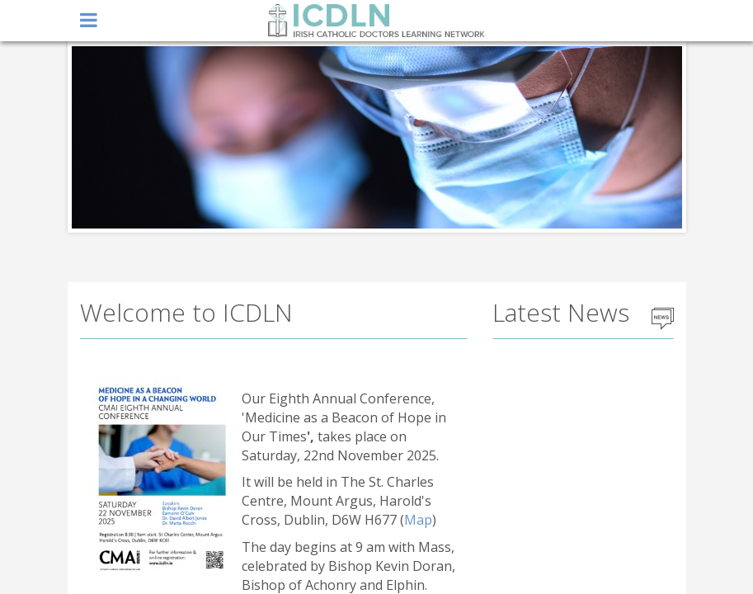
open (89, 20)
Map (418, 520)
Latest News (560, 312)
